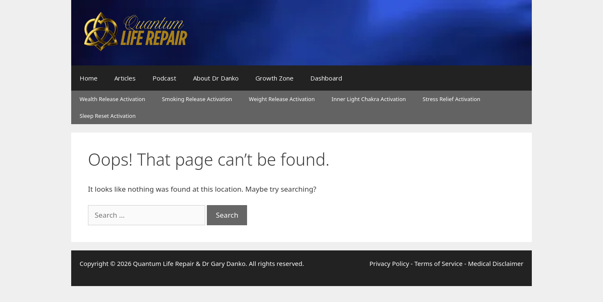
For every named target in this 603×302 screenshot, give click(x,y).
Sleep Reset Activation (108, 116)
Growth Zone (274, 78)
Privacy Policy (389, 263)
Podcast (164, 78)
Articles (125, 78)
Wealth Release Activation (112, 99)
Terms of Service (439, 263)
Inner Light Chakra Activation (369, 99)
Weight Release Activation (281, 99)
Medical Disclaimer (495, 263)
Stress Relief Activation (451, 99)
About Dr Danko (216, 78)
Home (89, 78)
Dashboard (326, 78)
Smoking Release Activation (197, 99)
